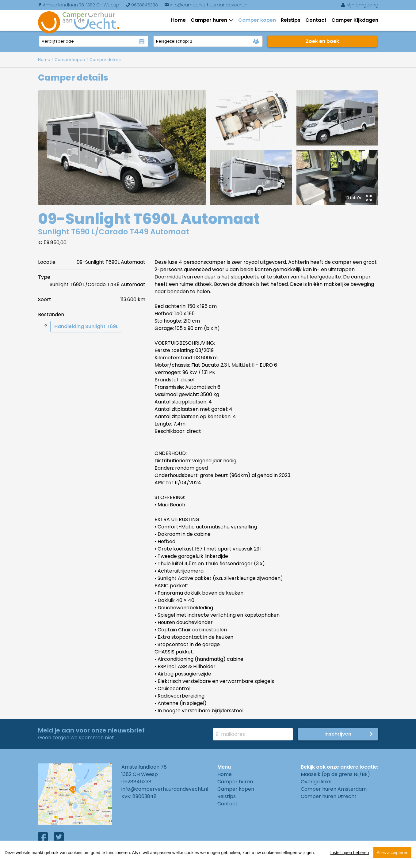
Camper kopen (257, 20)
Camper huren (210, 20)
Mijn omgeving (359, 5)
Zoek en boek (322, 41)
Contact (315, 20)
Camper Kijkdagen (354, 20)
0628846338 (142, 5)
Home (178, 20)
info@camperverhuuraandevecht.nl (206, 5)
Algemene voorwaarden (68, 852)
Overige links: (316, 781)
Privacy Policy (125, 852)
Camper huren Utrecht (329, 796)
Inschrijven (337, 733)
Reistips (290, 20)
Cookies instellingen (177, 852)
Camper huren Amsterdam (334, 789)
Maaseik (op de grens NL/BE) (335, 774)
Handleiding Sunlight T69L (86, 326)
